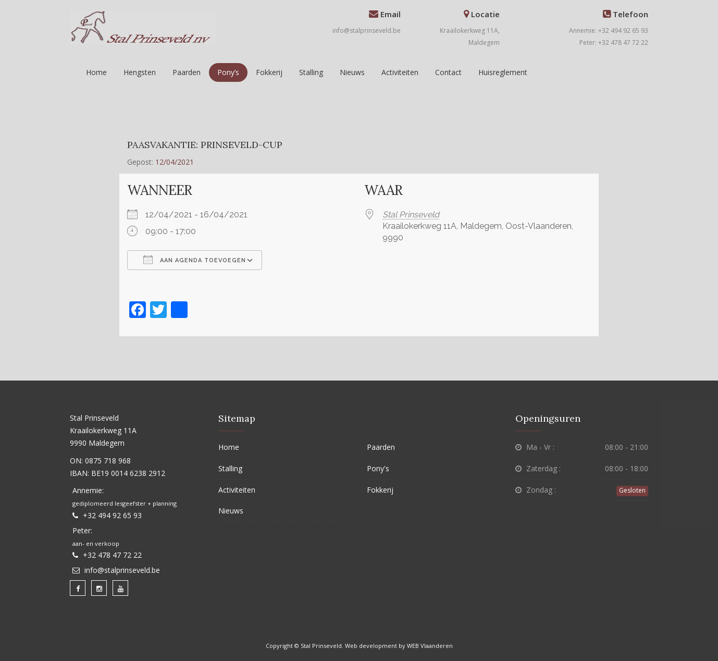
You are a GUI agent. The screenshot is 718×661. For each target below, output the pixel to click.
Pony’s (228, 72)
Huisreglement (502, 72)
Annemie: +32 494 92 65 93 (608, 30)
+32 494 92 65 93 (112, 515)
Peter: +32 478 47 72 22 (613, 42)
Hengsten (139, 72)
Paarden (186, 72)
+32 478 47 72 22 (112, 555)
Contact (448, 72)
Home (96, 72)
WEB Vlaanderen (430, 646)
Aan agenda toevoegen (194, 259)
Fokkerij (269, 72)
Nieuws (352, 72)
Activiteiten (399, 72)
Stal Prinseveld (410, 214)
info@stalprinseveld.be (366, 30)
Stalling (311, 72)
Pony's (378, 468)
